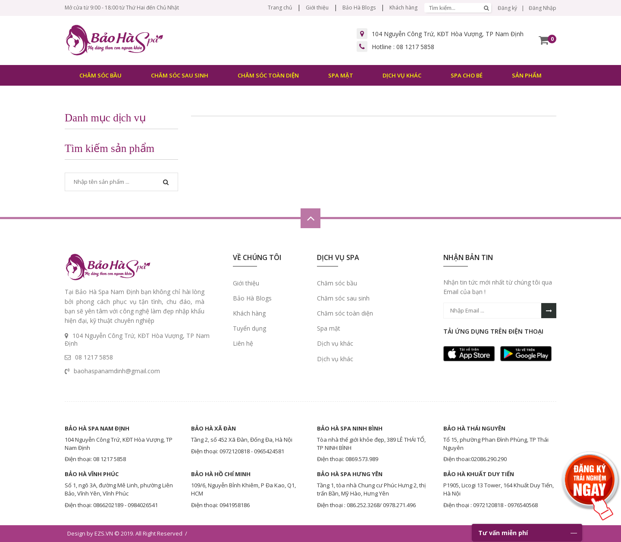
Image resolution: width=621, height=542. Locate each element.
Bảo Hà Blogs (359, 7)
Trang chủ (280, 7)
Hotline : (403, 47)
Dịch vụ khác (335, 343)
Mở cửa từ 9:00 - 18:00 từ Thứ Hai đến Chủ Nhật (122, 7)
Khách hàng (403, 7)
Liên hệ (243, 343)
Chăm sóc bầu (337, 283)
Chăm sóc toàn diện (345, 313)
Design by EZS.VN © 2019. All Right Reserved (124, 533)
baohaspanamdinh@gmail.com (117, 371)
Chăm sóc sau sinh (343, 298)
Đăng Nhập (542, 8)
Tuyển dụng (249, 328)
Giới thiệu (317, 7)
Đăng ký (507, 8)
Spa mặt (328, 328)
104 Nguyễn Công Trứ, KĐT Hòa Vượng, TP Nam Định (448, 34)
